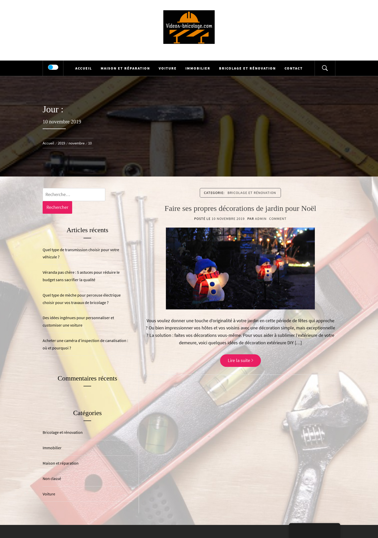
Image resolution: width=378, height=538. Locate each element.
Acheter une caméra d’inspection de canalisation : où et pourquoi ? (85, 344)
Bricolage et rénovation (247, 68)
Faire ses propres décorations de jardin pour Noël (240, 208)
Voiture (168, 68)
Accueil (83, 68)
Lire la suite (240, 360)
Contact (294, 68)
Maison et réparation (125, 68)
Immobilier (197, 68)
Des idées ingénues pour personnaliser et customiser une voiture (78, 321)
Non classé (52, 478)
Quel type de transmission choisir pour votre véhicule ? (81, 253)
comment (278, 218)
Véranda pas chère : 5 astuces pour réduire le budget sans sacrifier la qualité (81, 276)
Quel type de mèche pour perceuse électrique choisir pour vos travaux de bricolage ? (82, 298)
